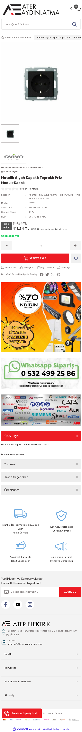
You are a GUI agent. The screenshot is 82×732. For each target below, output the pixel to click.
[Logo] (34, 9)
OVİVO (32, 203)
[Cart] (79, 9)
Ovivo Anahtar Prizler (54, 195)
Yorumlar (10, 464)
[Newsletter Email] (41, 592)
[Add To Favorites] (76, 258)
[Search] (41, 24)
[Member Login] (71, 9)
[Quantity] (41, 245)
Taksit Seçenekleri (16, 477)
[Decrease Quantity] (6, 245)
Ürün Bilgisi (11, 436)
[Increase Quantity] (75, 245)
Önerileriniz (11, 490)
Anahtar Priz (35, 195)
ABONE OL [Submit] (70, 591)
